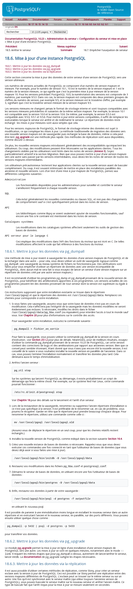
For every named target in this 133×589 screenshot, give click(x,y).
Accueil (8, 19)
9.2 (102, 24)
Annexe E (100, 151)
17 (32, 24)
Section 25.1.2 (40, 339)
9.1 (106, 24)
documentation (32, 556)
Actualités (23, 19)
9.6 (86, 24)
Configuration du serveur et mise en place (103, 38)
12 (76, 24)
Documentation (41, 19)
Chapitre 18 (23, 399)
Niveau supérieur (66, 46)
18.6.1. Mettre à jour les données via (32, 66)
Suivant (123, 46)
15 (39, 24)
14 (43, 24)
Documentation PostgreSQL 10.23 (24, 38)
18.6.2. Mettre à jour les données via (33, 69)
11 (79, 24)
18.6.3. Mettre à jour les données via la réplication (33, 71)
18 (29, 24)
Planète (108, 19)
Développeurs (91, 19)
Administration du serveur (61, 38)
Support (121, 19)
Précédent (11, 46)
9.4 (94, 24)
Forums (58, 19)
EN (16, 26)
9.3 (98, 24)
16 (36, 24)
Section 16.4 (115, 438)
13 (46, 24)
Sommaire (66, 50)
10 (83, 24)
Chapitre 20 (30, 315)
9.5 (90, 24)
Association (73, 19)
